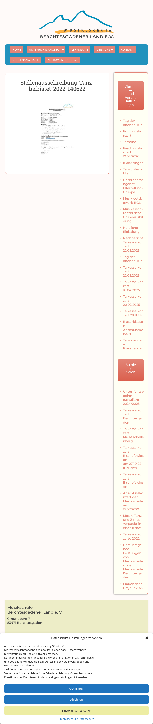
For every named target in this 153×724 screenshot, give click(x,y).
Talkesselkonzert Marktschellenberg (133, 435)
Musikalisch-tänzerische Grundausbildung (133, 215)
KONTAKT (127, 49)
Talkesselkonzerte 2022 (133, 536)
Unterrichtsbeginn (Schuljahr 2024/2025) (133, 398)
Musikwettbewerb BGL (132, 200)
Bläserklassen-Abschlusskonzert (133, 328)
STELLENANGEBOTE (26, 60)
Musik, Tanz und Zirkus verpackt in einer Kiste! (132, 522)
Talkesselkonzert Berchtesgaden (133, 416)
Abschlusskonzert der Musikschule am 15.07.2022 (133, 501)
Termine (129, 142)
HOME (17, 49)
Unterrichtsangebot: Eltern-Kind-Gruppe (133, 186)
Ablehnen (76, 706)
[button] (147, 645)
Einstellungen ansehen (76, 717)
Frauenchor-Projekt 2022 (133, 586)
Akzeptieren (76, 695)
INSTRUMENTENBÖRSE (62, 60)
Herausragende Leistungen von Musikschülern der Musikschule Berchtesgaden (133, 561)
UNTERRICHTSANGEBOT (47, 49)
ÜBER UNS (105, 49)
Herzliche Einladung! (131, 230)
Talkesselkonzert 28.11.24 (133, 313)
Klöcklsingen (133, 163)
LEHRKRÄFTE (80, 49)
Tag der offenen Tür (132, 123)
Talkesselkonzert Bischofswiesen (133, 480)
